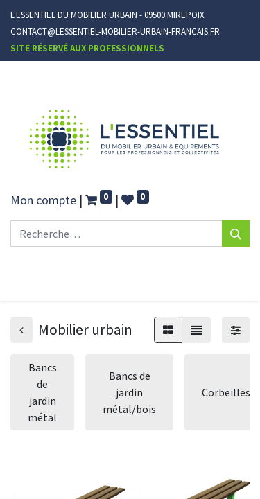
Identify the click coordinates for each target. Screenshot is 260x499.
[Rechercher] (236, 233)
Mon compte (43, 200)
